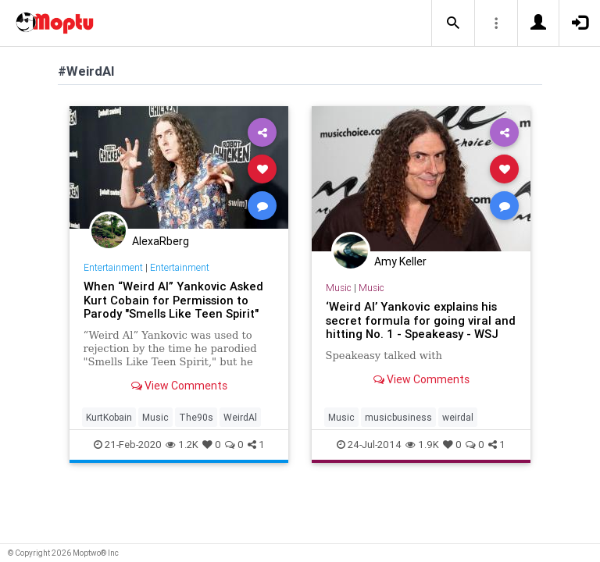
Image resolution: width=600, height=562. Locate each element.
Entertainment (113, 267)
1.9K (422, 444)
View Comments (179, 386)
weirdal (457, 417)
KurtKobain (109, 417)
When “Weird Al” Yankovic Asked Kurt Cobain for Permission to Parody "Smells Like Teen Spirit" (173, 300)
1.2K (182, 444)
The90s (196, 417)
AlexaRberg (160, 241)
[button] (453, 23)
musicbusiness (398, 417)
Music (155, 417)
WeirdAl (240, 417)
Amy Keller (400, 261)
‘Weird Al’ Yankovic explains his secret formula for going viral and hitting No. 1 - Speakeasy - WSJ (421, 320)
